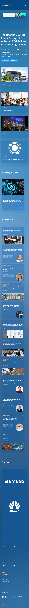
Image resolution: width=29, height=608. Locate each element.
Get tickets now (5, 60)
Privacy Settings (6, 584)
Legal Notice (5, 574)
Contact (4, 577)
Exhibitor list (14, 60)
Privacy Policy (5, 581)
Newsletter (5, 579)
